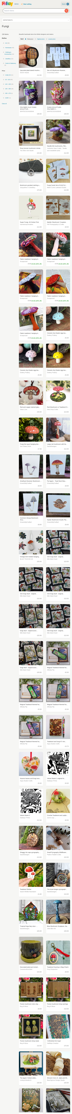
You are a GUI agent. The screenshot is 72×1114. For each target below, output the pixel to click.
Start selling (27, 4)
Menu (17, 4)
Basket (65, 4)
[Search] (66, 11)
